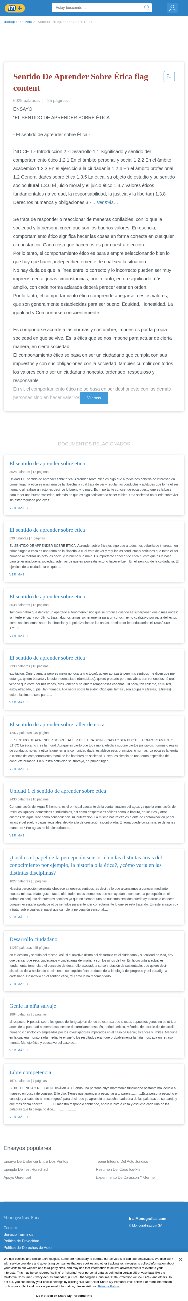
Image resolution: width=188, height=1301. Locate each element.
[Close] (180, 1269)
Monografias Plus (18, 22)
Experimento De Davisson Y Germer (126, 1177)
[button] (169, 83)
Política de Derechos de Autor (28, 1248)
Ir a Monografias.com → (150, 1219)
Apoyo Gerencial (17, 1177)
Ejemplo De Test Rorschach (26, 1169)
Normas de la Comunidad (25, 1254)
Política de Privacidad (21, 1241)
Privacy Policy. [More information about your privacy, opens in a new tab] (109, 1296)
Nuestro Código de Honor (25, 1261)
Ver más (94, 398)
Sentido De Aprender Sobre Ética (65, 22)
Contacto (11, 1228)
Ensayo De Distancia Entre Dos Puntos (36, 1161)
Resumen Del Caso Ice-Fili (118, 1169)
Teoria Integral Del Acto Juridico (122, 1161)
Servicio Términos (18, 1234)
